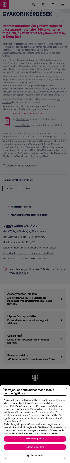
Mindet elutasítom (35, 447)
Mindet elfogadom (35, 439)
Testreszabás (35, 456)
